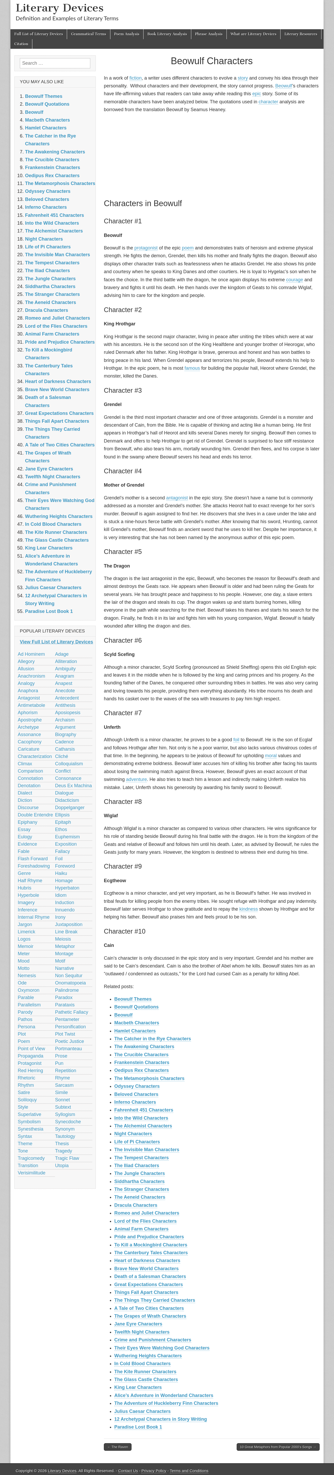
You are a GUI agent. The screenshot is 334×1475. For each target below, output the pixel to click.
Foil (59, 858)
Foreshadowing (34, 866)
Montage (64, 953)
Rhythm (26, 1085)
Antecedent (67, 698)
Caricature (28, 749)
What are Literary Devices (254, 34)
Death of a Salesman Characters (150, 1276)
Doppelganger (70, 807)
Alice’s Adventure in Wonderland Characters (163, 1395)
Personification (70, 1026)
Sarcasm (64, 1085)
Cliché (61, 756)
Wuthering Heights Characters (148, 1355)
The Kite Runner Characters (145, 1371)
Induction (64, 902)
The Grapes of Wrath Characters (150, 1316)
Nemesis (27, 975)
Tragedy (63, 1151)
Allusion (26, 668)
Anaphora (28, 690)
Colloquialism (69, 763)
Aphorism (28, 712)
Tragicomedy (31, 1158)
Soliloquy (27, 1099)
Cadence (64, 741)
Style (23, 1107)
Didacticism (67, 800)
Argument (65, 727)
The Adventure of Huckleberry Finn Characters (166, 1403)
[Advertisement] (212, 155)
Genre (24, 873)
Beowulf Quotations (136, 1007)
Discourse (28, 807)
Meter (24, 953)
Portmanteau (68, 1048)
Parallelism (29, 1004)
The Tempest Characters (141, 1157)
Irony (60, 917)
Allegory (26, 661)
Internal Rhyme (34, 917)
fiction (135, 78)
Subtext (63, 1107)
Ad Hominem (31, 654)
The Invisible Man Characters (146, 1149)
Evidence (27, 844)
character (268, 101)
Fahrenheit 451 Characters (143, 1110)
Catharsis (65, 749)
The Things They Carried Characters (154, 1300)
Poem (24, 1041)
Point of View (31, 1048)
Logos (24, 939)
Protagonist (29, 1063)
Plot (22, 1034)
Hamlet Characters (135, 1031)
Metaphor (65, 946)
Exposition (66, 844)
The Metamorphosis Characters (149, 1078)
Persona (26, 1026)
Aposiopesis (67, 712)
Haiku (61, 873)
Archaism (65, 719)
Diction (25, 800)
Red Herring (30, 1070)
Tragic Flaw (67, 1158)
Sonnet (62, 1099)
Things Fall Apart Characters (146, 1292)
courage (294, 279)
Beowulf (283, 85)
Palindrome (67, 990)
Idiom (61, 895)
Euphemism (67, 836)
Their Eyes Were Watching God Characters (162, 1348)
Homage (64, 880)
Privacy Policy (153, 1470)
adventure (136, 779)
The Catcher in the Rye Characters (152, 1038)
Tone (23, 1151)
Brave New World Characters (146, 1268)
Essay (24, 829)
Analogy (26, 683)
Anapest (63, 683)
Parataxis (65, 1004)
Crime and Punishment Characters (152, 1339)
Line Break (66, 931)
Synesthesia (30, 1129)
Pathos (25, 1019)
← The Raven (117, 1447)
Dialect (25, 793)
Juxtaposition (68, 924)
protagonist (146, 247)
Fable (23, 851)
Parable (26, 997)
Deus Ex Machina (73, 785)
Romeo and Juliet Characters (146, 1213)
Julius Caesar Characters (142, 1411)
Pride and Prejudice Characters (149, 1236)
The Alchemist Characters (143, 1125)
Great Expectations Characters (148, 1284)
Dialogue (64, 793)
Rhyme (62, 1077)
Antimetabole (31, 705)
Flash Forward (33, 858)
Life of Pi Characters (137, 1141)
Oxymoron (28, 990)
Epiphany (27, 822)
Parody (25, 1012)
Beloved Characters (136, 1094)
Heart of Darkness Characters (147, 1260)
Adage (62, 654)
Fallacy (62, 851)
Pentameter (67, 1019)
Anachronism (31, 676)
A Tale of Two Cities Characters (149, 1308)
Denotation (29, 785)
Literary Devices (60, 7)
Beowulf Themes (133, 999)
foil (236, 739)
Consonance (68, 778)
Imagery (26, 902)
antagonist (177, 497)
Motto (23, 968)
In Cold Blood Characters (142, 1363)
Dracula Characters (135, 1205)
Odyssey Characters (137, 1086)
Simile (61, 1092)
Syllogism (65, 1114)
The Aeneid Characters (139, 1197)
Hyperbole (28, 895)
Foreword (65, 866)
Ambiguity (65, 668)
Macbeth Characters (136, 1022)
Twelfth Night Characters (142, 1332)
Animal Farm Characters (141, 1229)
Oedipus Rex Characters (141, 1070)
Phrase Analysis (209, 34)
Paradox (64, 997)
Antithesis (65, 705)
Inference (27, 909)
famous (192, 368)
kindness (248, 909)
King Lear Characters (138, 1387)
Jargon (25, 924)
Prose (61, 1056)
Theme (25, 1143)
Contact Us (128, 1470)
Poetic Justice (69, 1041)
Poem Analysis (126, 34)
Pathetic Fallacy (71, 1012)
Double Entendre (35, 814)
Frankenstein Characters (141, 1062)
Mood (23, 961)
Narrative (64, 968)
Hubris (24, 888)
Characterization (35, 756)
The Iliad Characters (136, 1165)
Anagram (64, 676)
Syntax (25, 1136)
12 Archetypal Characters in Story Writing (160, 1419)
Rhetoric (26, 1077)
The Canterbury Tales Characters (151, 1252)
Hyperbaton (67, 888)
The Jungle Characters (139, 1173)
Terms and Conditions (189, 1470)
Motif (60, 961)
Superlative (29, 1114)
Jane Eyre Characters (138, 1324)
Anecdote (65, 690)
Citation (21, 44)
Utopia (62, 1165)
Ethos (61, 829)
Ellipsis (62, 814)
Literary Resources (300, 34)
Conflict (63, 771)
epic (256, 93)
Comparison (30, 771)
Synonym (65, 1129)
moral (271, 755)
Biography (65, 734)
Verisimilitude (31, 1172)
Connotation (30, 778)
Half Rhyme (30, 880)
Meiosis (63, 939)
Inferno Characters (135, 1102)
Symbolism (29, 1121)
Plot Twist (65, 1034)
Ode (22, 983)
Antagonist (29, 698)
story (243, 78)
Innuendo (65, 909)
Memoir (25, 946)
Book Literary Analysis (167, 34)
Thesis (62, 1143)
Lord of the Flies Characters (145, 1221)
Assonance (29, 734)
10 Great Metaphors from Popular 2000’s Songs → (278, 1447)
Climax (25, 763)
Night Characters (133, 1133)
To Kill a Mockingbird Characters (150, 1244)
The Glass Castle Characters (146, 1379)
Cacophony (29, 741)
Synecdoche (68, 1121)
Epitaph (63, 822)
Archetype (28, 727)
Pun (59, 1063)
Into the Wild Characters (141, 1118)
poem (188, 247)
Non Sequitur (68, 975)
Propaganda (30, 1056)
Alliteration (66, 661)
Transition (28, 1165)
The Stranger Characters (141, 1189)
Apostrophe (30, 719)
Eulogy (25, 836)
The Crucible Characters (141, 1054)
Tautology (65, 1136)
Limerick (26, 931)
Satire (24, 1092)
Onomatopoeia (70, 983)
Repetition (65, 1070)
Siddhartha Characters (139, 1181)
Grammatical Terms (88, 34)
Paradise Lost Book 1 (138, 1427)
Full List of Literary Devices (38, 34)
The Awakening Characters (144, 1046)
